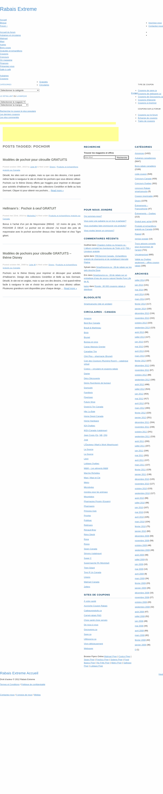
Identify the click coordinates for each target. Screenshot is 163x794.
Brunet (87, 337)
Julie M (33, 167)
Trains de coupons (146, 121)
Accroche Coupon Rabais (95, 606)
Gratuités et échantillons (11, 51)
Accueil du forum (7, 32)
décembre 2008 (142, 593)
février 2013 (140, 361)
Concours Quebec (143, 183)
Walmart (4, 38)
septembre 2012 (142, 379)
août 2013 (139, 332)
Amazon (88, 318)
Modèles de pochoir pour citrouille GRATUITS (35, 159)
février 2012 (140, 413)
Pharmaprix (89, 506)
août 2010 (139, 498)
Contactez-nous (156, 26)
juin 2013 (139, 342)
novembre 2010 (142, 484)
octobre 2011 (141, 432)
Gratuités (43, 82)
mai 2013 (139, 346)
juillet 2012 (140, 389)
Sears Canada (90, 549)
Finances (4, 63)
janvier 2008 (140, 645)
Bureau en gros (91, 342)
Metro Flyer (116, 663)
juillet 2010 (140, 502)
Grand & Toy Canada (93, 407)
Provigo (87, 515)
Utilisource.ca (90, 639)
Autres (3, 44)
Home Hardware (91, 421)
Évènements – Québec (145, 213)
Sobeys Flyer (116, 659)
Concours (4, 57)
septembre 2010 (142, 493)
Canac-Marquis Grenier (94, 347)
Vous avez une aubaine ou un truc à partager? (105, 221)
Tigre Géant (89, 568)
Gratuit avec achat (143, 221)
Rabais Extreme (18, 9)
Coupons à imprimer (147, 103)
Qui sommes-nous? (93, 216)
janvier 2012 (140, 417)
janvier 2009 (140, 588)
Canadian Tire (90, 351)
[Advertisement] (58, 123)
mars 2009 (140, 578)
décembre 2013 (142, 313)
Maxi (2, 41)
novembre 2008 (142, 597)
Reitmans (88, 525)
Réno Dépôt (89, 534)
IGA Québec (89, 425)
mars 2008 (140, 635)
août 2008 (139, 611)
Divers (53, 167)
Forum (4, 26)
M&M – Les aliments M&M (96, 468)
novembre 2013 (142, 318)
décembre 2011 (142, 422)
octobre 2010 (141, 488)
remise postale (141, 239)
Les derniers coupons (10, 114)
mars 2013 (140, 356)
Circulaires (44, 85)
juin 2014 (139, 285)
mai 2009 (139, 569)
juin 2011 (139, 450)
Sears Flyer (89, 659)
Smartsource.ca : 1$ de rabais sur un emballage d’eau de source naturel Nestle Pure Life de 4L (107, 278)
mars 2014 (140, 299)
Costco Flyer (124, 656)
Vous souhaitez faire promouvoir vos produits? (105, 226)
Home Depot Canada (93, 416)
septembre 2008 (142, 607)
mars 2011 (140, 465)
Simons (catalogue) (93, 553)
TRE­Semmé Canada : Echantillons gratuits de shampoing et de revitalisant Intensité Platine (106, 259)
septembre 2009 (142, 550)
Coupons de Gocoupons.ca (150, 96)
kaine (86, 286)
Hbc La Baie (89, 411)
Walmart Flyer (110, 656)
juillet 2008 (140, 616)
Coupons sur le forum (148, 115)
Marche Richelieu (92, 473)
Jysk (86, 440)
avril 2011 (139, 460)
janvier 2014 (140, 308)
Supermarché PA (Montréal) (96, 563)
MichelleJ (31, 216)
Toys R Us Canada (92, 572)
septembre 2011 (142, 436)
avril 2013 (139, 351)
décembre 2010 (142, 479)
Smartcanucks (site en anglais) (98, 304)
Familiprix (88, 392)
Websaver (88, 648)
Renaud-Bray (90, 530)
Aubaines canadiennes (145, 158)
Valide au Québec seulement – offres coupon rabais (147, 262)
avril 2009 (139, 574)
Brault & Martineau (92, 328)
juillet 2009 (140, 559)
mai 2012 (139, 398)
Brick (86, 332)
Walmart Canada (91, 582)
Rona (86, 539)
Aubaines (4, 75)
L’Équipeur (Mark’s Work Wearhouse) (101, 444)
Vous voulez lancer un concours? (99, 230)
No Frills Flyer (103, 663)
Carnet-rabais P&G (92, 615)
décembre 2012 (142, 365)
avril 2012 (139, 403)
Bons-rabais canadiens (145, 166)
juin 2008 (139, 621)
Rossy (87, 544)
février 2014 (140, 304)
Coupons (4, 54)
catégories (5, 84)
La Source (88, 449)
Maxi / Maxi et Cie (92, 477)
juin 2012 (139, 394)
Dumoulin (88, 388)
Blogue (3, 23)
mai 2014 (139, 290)
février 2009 (140, 583)
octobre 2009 (141, 545)
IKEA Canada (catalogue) (95, 430)
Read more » (57, 190)
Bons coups (5, 47)
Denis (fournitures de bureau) (97, 383)
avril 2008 (139, 630)
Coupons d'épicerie (147, 100)
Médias (37, 695)
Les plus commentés (9, 117)
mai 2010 (139, 512)
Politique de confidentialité (33, 684)
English (134, 93)
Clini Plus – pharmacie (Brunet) (98, 356)
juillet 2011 (140, 446)
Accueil (3, 20)
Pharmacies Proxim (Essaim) (97, 501)
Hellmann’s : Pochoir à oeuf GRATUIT (29, 208)
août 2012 (139, 384)
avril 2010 (139, 517)
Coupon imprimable (144, 196)
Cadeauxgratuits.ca (93, 610)
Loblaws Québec (91, 463)
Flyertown (88, 397)
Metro (86, 482)
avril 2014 (139, 294)
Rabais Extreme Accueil (19, 673)
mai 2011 (139, 455)
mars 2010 (140, 521)
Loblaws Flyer (96, 666)
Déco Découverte (92, 378)
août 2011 (139, 441)
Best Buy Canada (92, 323)
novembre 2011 (142, 427)
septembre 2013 (142, 327)
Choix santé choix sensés (95, 620)
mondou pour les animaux (96, 492)
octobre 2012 (141, 375)
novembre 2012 (142, 370)
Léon (86, 459)
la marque (22, 96)
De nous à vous (91, 625)
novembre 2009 (142, 540)
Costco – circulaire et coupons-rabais (101, 369)
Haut (161, 674)
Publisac (88, 520)
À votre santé (90, 601)
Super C (88, 558)
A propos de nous (24, 695)
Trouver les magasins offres (99, 153)
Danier (87, 373)
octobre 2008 (141, 602)
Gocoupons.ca (90, 629)
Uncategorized (141, 254)
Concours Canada (143, 178)
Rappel (138, 234)
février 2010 (140, 526)
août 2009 (139, 555)
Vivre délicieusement (93, 643)
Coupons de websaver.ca (149, 93)
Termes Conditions (9, 684)
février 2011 (140, 469)
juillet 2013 (140, 337)
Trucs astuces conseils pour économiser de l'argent (145, 246)
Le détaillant (6, 96)
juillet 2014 (140, 280)
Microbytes (89, 487)
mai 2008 (139, 626)
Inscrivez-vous (155, 23)
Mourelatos (89, 496)
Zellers (87, 587)
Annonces (139, 153)
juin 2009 (139, 564)
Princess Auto (90, 511)
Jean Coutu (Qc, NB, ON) (95, 435)
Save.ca (87, 634)
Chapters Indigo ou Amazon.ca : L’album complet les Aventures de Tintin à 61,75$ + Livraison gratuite (107, 248)
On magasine (6, 60)
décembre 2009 (142, 536)
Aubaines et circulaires (10, 35)
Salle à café (5, 69)
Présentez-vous (7, 66)
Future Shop (89, 402)
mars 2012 (140, 408)
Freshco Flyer (102, 659)
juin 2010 (139, 507)
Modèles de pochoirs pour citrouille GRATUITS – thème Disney (37, 255)
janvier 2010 (140, 531)
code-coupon (141, 174)
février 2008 (140, 640)
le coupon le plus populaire (18, 111)
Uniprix (87, 577)
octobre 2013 (141, 323)
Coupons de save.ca (147, 90)
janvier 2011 (140, 474)
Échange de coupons (147, 118)
